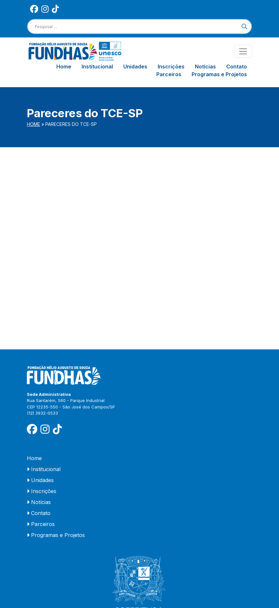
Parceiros (168, 74)
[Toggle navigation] (243, 51)
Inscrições (171, 66)
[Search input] (136, 26)
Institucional (97, 66)
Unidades (135, 66)
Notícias (205, 66)
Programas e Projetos (219, 74)
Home (63, 66)
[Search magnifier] (244, 26)
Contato (236, 66)
